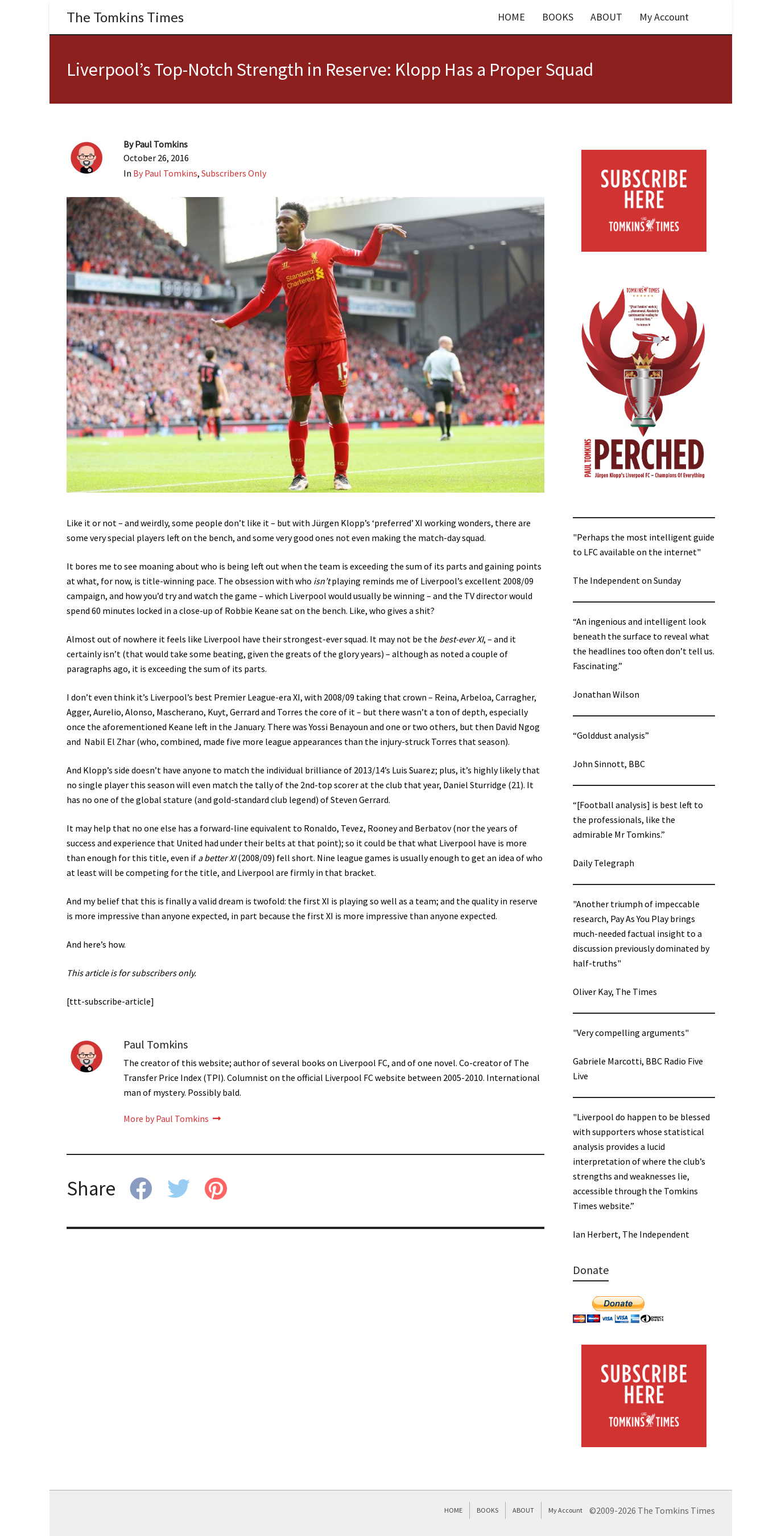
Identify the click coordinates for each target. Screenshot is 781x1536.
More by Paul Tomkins (172, 1118)
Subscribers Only (233, 173)
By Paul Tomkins (165, 173)
